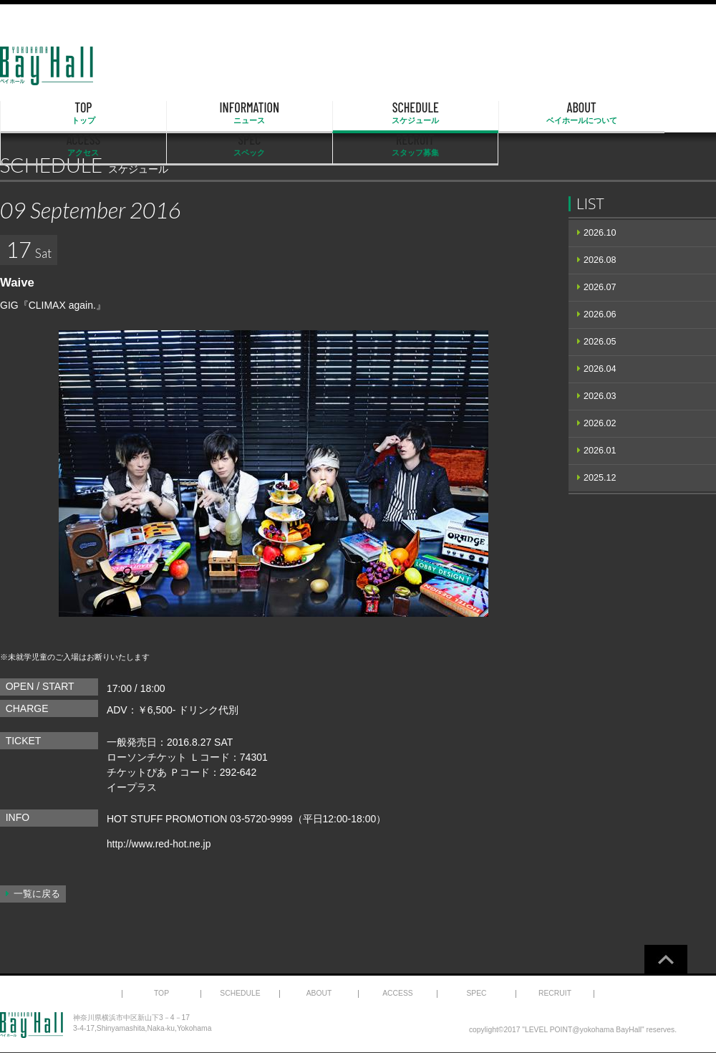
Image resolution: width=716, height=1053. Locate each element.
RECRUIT (664, 113)
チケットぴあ (137, 772)
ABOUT (358, 113)
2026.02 (600, 423)
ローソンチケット (147, 757)
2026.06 (600, 314)
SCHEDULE (256, 113)
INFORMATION (154, 113)
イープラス (132, 787)
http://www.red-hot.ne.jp (159, 844)
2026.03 (600, 396)
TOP (51, 113)
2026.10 (600, 233)
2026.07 (600, 287)
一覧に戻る (37, 894)
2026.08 (600, 260)
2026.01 (600, 451)
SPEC (563, 113)
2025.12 (600, 478)
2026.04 (600, 369)
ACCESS (460, 113)
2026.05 (600, 342)
